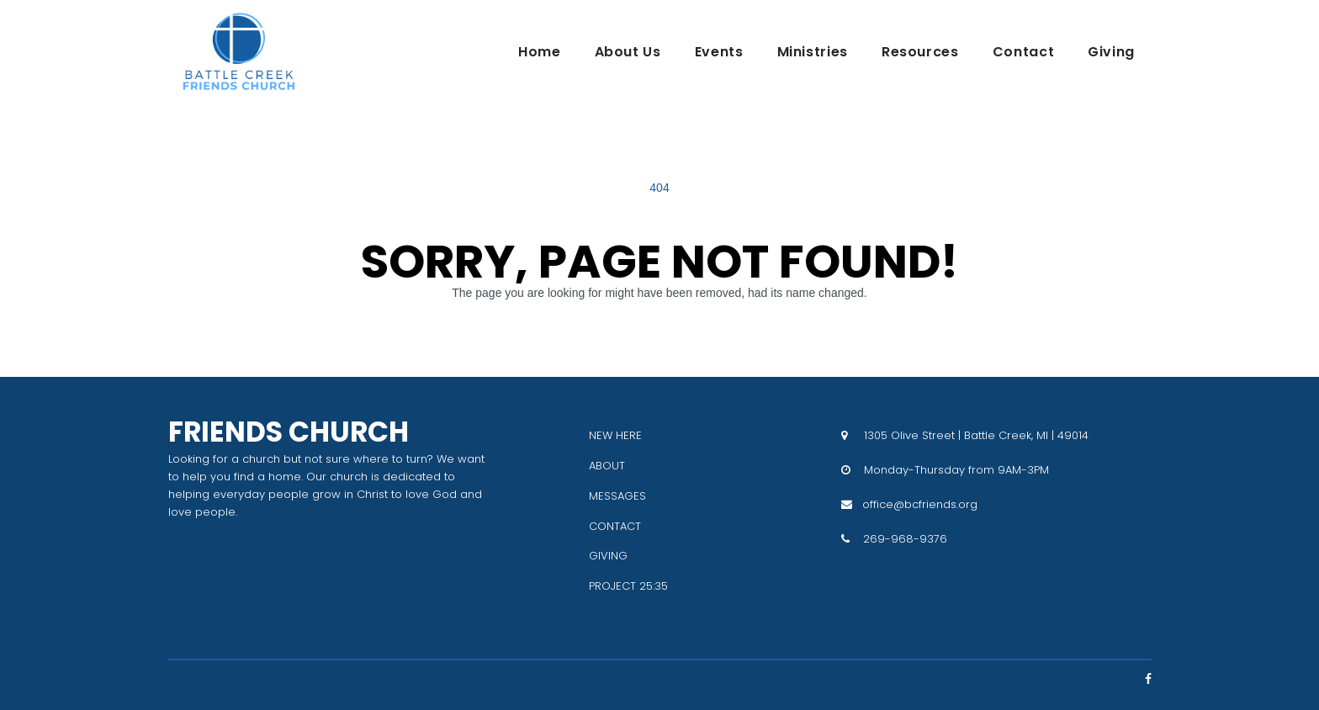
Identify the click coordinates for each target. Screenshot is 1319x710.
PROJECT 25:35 (628, 586)
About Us (628, 51)
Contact (1023, 51)
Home (539, 51)
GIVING (608, 556)
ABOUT (607, 466)
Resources (920, 51)
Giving (1111, 51)
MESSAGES (617, 496)
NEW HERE (615, 435)
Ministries (812, 51)
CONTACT (615, 526)
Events (719, 51)
